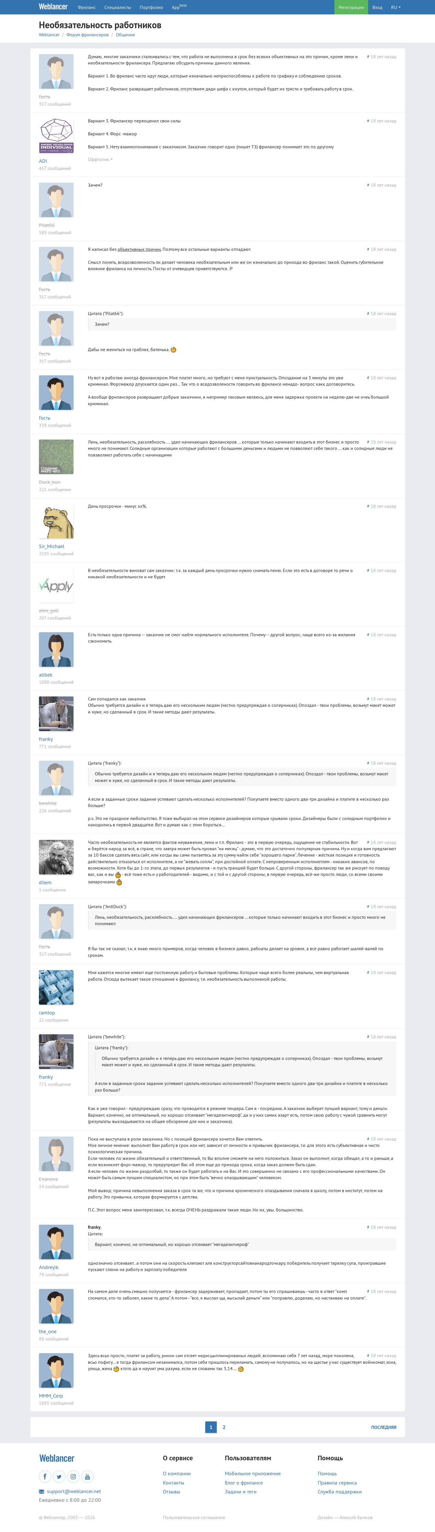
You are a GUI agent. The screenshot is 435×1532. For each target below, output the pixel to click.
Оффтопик (98, 159)
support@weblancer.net (70, 1491)
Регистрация (351, 7)
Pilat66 (47, 225)
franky (46, 739)
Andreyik (49, 1267)
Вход (377, 7)
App (179, 6)
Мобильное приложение (253, 1473)
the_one (48, 1331)
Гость (44, 96)
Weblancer (49, 34)
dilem (45, 882)
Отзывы (171, 1492)
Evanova (48, 1179)
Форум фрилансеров (88, 34)
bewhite (48, 803)
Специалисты (117, 7)
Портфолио (151, 7)
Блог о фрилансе (244, 1483)
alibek (45, 674)
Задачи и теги (241, 1492)
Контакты (173, 1483)
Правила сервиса (337, 1483)
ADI (43, 161)
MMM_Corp (51, 1395)
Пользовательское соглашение (194, 1517)
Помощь (327, 1473)
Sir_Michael (51, 546)
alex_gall (49, 610)
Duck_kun (50, 482)
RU (394, 7)
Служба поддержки (340, 1492)
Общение (125, 34)
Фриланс (87, 7)
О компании (177, 1473)
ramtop (47, 1012)
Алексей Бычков (356, 1517)
